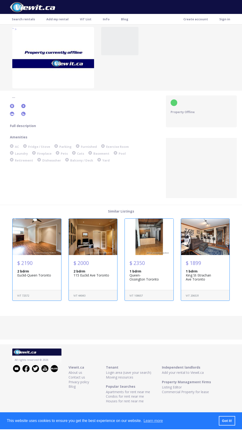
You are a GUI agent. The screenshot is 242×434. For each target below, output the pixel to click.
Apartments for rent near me (128, 392)
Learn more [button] (153, 421)
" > (14, 29)
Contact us (77, 377)
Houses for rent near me (125, 401)
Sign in (224, 19)
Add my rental (57, 19)
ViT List (85, 19)
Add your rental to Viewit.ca (183, 372)
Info (106, 19)
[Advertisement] (201, 167)
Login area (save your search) (128, 372)
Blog (124, 19)
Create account (195, 19)
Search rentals (23, 19)
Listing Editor (172, 387)
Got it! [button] (227, 421)
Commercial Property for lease (185, 392)
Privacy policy (79, 382)
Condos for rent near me (125, 396)
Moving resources (119, 377)
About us (75, 372)
